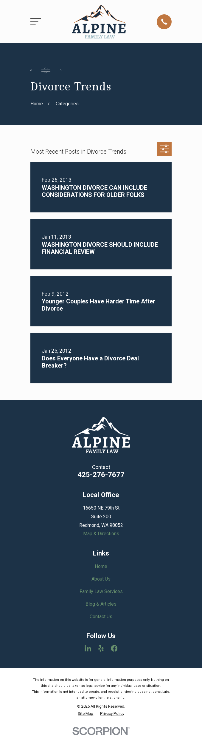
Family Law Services (101, 591)
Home (101, 566)
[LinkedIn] (88, 648)
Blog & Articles (101, 604)
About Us (101, 579)
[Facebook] (114, 648)
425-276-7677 (101, 474)
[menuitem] (85, 713)
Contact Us (101, 616)
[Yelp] (101, 648)
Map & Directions (101, 533)
